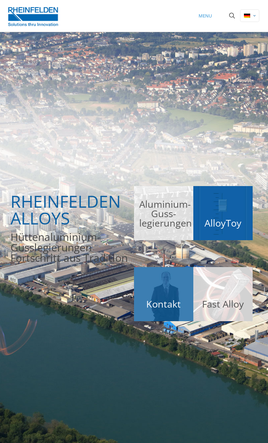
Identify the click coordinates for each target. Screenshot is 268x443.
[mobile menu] (208, 16)
